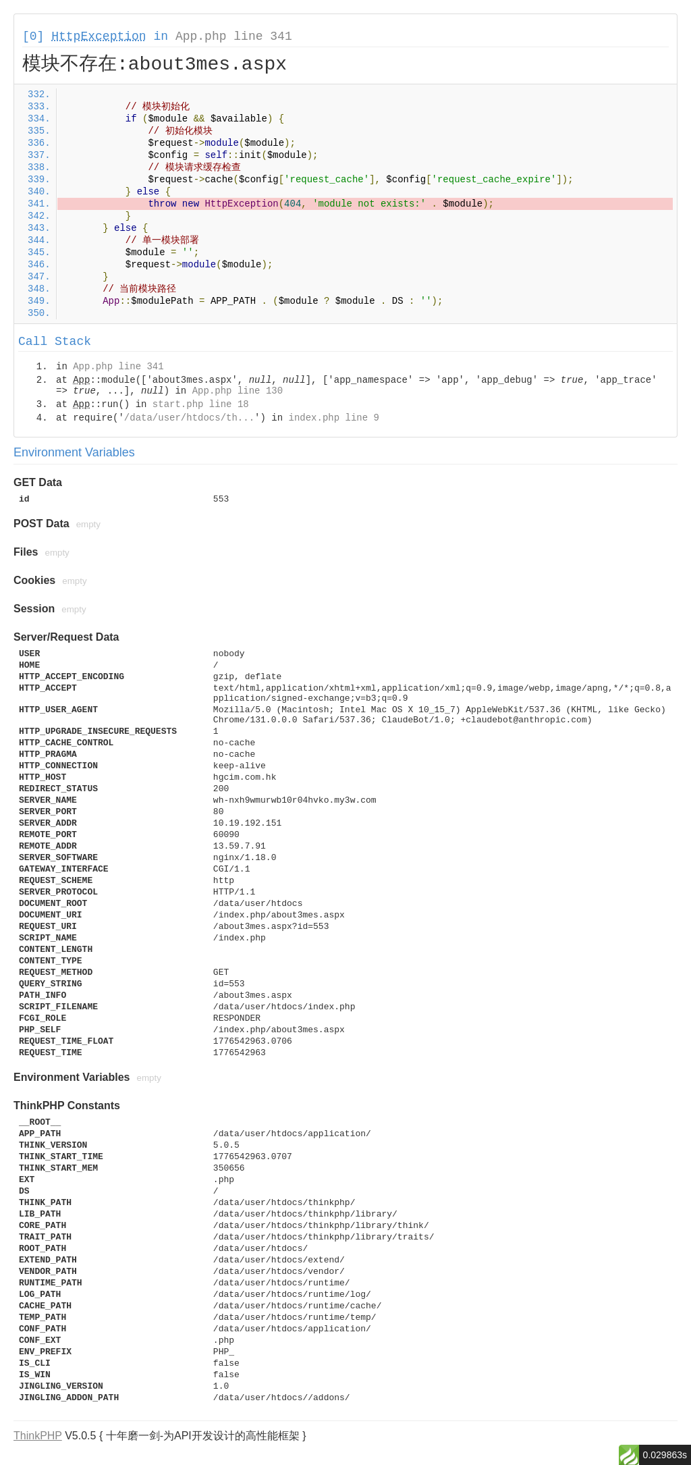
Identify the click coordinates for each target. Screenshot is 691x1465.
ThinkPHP (37, 1435)
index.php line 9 (333, 417)
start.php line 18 (201, 404)
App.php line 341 (233, 36)
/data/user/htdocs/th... (189, 417)
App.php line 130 (237, 390)
